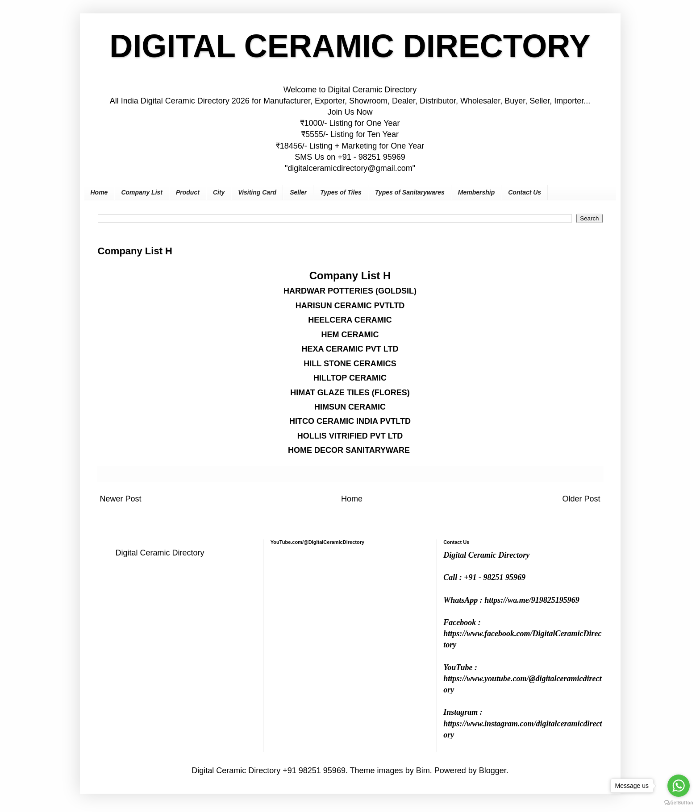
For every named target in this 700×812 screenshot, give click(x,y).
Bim (423, 770)
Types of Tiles (341, 192)
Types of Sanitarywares (410, 192)
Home (99, 192)
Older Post (581, 498)
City (219, 192)
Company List (141, 192)
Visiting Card (257, 192)
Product (188, 192)
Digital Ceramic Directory (160, 552)
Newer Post (121, 498)
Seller (298, 192)
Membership (476, 192)
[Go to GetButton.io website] (678, 803)
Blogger (492, 770)
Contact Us (524, 192)
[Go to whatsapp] (678, 786)
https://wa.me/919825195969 (531, 600)
